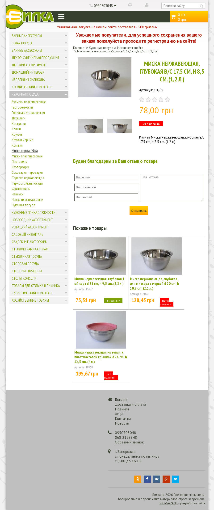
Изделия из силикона (28, 79)
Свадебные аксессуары (29, 241)
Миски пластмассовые (27, 156)
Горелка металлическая (28, 112)
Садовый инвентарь (27, 234)
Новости (122, 423)
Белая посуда (22, 43)
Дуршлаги (18, 118)
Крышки (17, 145)
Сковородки (20, 166)
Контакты (123, 418)
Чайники (17, 194)
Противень (19, 161)
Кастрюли (19, 123)
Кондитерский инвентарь (32, 86)
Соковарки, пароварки (27, 172)
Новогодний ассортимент (32, 219)
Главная (78, 48)
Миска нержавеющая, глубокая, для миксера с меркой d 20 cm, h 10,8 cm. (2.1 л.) (154, 283)
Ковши (16, 128)
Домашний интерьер (28, 72)
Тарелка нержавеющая (28, 177)
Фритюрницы (21, 188)
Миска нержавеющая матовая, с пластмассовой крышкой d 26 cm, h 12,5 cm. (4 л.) (100, 357)
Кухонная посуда (25, 94)
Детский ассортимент (29, 65)
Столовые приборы (27, 271)
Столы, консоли (24, 278)
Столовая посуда (25, 263)
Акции (119, 413)
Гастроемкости (22, 107)
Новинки (122, 409)
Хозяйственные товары (30, 300)
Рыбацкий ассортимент (30, 227)
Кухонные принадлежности (33, 212)
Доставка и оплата (130, 404)
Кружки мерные (22, 139)
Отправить (139, 210)
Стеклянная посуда (27, 256)
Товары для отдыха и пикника (36, 285)
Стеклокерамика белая (30, 249)
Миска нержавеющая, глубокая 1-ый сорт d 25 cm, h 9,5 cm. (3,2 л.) (100, 281)
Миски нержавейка (25, 150)
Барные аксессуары (27, 35)
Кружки (17, 134)
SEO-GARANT (168, 503)
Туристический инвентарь (32, 293)
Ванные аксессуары (27, 50)
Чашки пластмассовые (27, 199)
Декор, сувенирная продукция (35, 57)
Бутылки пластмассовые (29, 101)
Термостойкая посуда (27, 183)
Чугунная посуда (23, 204)
